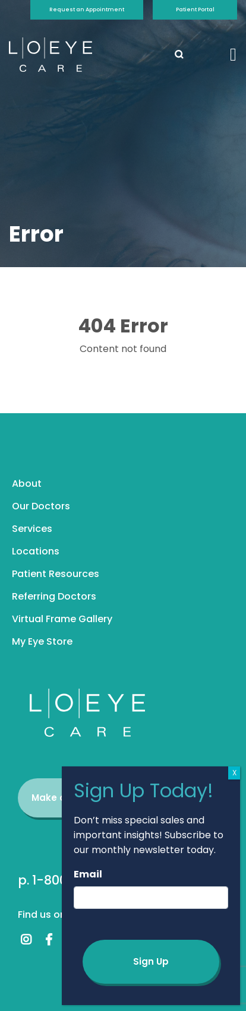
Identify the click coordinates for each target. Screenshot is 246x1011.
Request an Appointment (86, 9)
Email (88, 874)
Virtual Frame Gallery (62, 619)
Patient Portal (195, 9)
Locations (35, 551)
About (27, 483)
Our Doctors (41, 506)
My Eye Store (42, 641)
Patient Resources (55, 574)
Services (32, 528)
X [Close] (234, 773)
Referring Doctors (54, 596)
